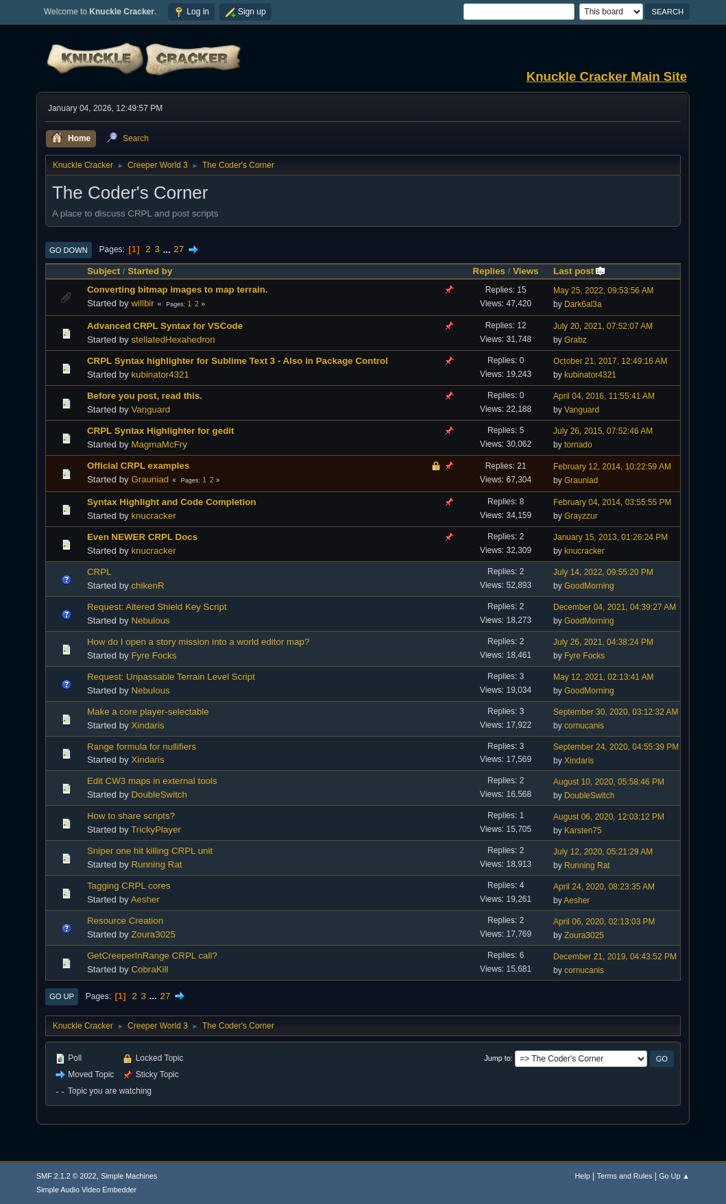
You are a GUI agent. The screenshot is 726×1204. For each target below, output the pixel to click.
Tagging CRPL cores (129, 886)
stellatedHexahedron (173, 339)
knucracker (153, 516)
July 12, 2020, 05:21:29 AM (603, 852)
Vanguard (150, 409)
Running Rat (156, 864)
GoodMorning (589, 586)
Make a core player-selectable (148, 712)
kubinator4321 (160, 374)
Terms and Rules (625, 1176)
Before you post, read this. (144, 396)
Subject (103, 271)
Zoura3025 (153, 934)
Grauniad (150, 479)
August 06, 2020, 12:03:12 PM (608, 817)
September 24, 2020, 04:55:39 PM (616, 747)
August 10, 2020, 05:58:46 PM (608, 782)
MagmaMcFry (158, 444)
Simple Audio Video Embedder (86, 1189)
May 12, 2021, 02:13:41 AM (603, 677)
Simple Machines (129, 1176)
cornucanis (584, 725)
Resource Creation (125, 921)
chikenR (147, 585)
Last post (579, 271)
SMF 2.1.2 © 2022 (66, 1176)
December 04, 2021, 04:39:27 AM (614, 607)
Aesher (145, 899)
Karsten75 (583, 830)
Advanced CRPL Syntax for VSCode (165, 326)
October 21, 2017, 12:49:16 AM (610, 361)
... (168, 249)
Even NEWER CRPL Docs (142, 537)
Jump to (497, 1058)
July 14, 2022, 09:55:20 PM (603, 572)
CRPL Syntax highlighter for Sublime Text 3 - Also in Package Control (237, 361)
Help (582, 1176)
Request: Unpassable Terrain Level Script (171, 677)
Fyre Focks (153, 655)
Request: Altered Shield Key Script (157, 607)
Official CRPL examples (138, 465)
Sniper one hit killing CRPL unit (150, 851)
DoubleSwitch (159, 794)
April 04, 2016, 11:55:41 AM (604, 396)
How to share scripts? (131, 816)
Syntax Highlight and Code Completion (171, 502)
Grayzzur (581, 516)
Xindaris (147, 725)
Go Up (61, 996)
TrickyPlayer (156, 829)
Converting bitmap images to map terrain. (177, 289)
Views (526, 271)
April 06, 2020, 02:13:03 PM (604, 921)
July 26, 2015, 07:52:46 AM (603, 431)
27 (178, 249)
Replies (489, 271)
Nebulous (150, 620)
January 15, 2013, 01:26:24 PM (610, 537)
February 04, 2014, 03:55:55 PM (612, 502)
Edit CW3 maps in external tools (152, 781)
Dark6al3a (583, 304)
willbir (142, 303)
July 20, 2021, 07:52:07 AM (603, 326)
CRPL (99, 572)
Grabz (575, 340)
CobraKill (149, 969)
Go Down (68, 250)
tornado (578, 445)
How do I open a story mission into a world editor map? (198, 642)
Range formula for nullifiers (141, 746)
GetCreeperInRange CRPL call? (152, 955)
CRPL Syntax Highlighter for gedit (160, 431)
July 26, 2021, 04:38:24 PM (603, 642)
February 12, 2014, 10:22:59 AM (612, 466)
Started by (150, 271)
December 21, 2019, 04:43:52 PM (615, 956)
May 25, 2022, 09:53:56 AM (603, 290)
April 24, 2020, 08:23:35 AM (604, 887)
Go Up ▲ (674, 1176)
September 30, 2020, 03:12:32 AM (616, 712)
